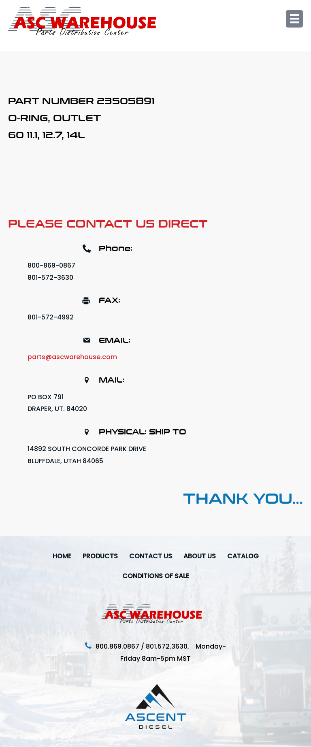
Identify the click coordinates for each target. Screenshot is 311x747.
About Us (199, 556)
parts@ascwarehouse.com (72, 357)
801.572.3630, (171, 646)
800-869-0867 (51, 265)
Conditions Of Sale (155, 576)
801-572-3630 (50, 277)
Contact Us (150, 556)
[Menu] (294, 18)
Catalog (243, 556)
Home (62, 556)
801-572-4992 (51, 317)
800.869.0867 (117, 646)
